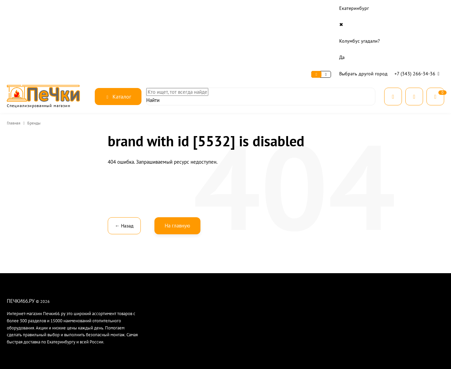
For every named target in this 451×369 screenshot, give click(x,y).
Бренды (36, 57)
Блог (164, 283)
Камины (312, 266)
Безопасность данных (181, 274)
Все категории (319, 336)
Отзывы (167, 292)
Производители (320, 327)
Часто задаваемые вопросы (258, 292)
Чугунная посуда (321, 318)
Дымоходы (316, 283)
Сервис (34, 8)
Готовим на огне (320, 310)
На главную (177, 160)
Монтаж (239, 266)
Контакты (109, 8)
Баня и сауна (317, 248)
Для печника (317, 301)
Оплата (56, 8)
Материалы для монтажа (328, 292)
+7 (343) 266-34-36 (418, 8)
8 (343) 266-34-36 (402, 236)
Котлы (311, 274)
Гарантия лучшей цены (182, 266)
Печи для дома (319, 257)
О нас (13, 8)
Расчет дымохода (249, 274)
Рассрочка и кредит (178, 257)
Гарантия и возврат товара (257, 283)
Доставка (81, 8)
